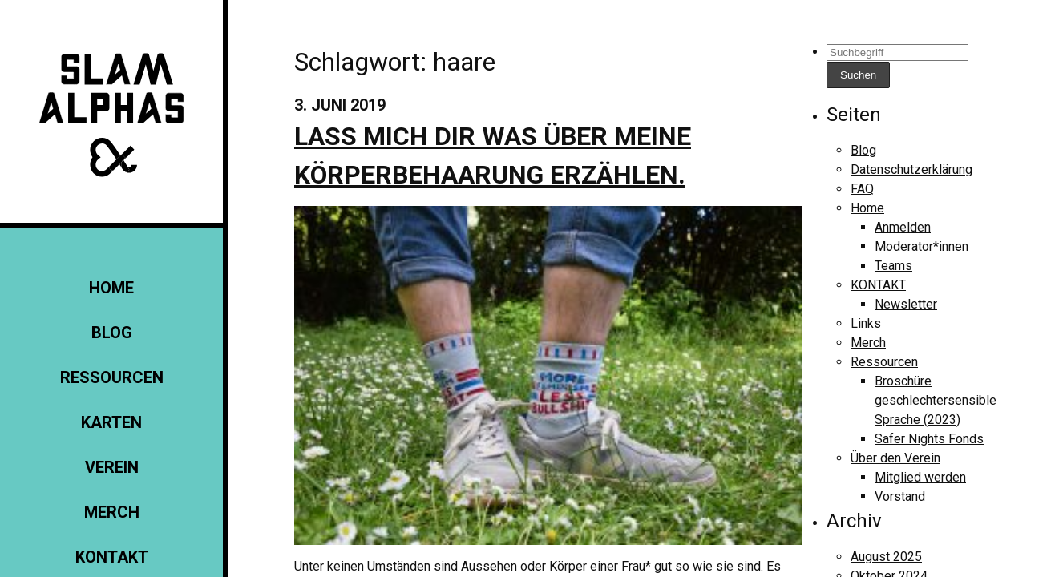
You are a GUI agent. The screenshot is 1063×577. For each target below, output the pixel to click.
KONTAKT (111, 557)
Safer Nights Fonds (929, 438)
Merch (111, 512)
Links (866, 323)
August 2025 (886, 556)
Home (111, 287)
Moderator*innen (921, 246)
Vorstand (900, 496)
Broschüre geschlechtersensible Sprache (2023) (935, 400)
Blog (111, 332)
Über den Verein (895, 458)
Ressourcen (112, 377)
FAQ (862, 188)
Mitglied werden (920, 477)
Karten (111, 422)
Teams (893, 265)
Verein (112, 467)
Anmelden (903, 227)
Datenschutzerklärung (911, 169)
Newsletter (906, 304)
